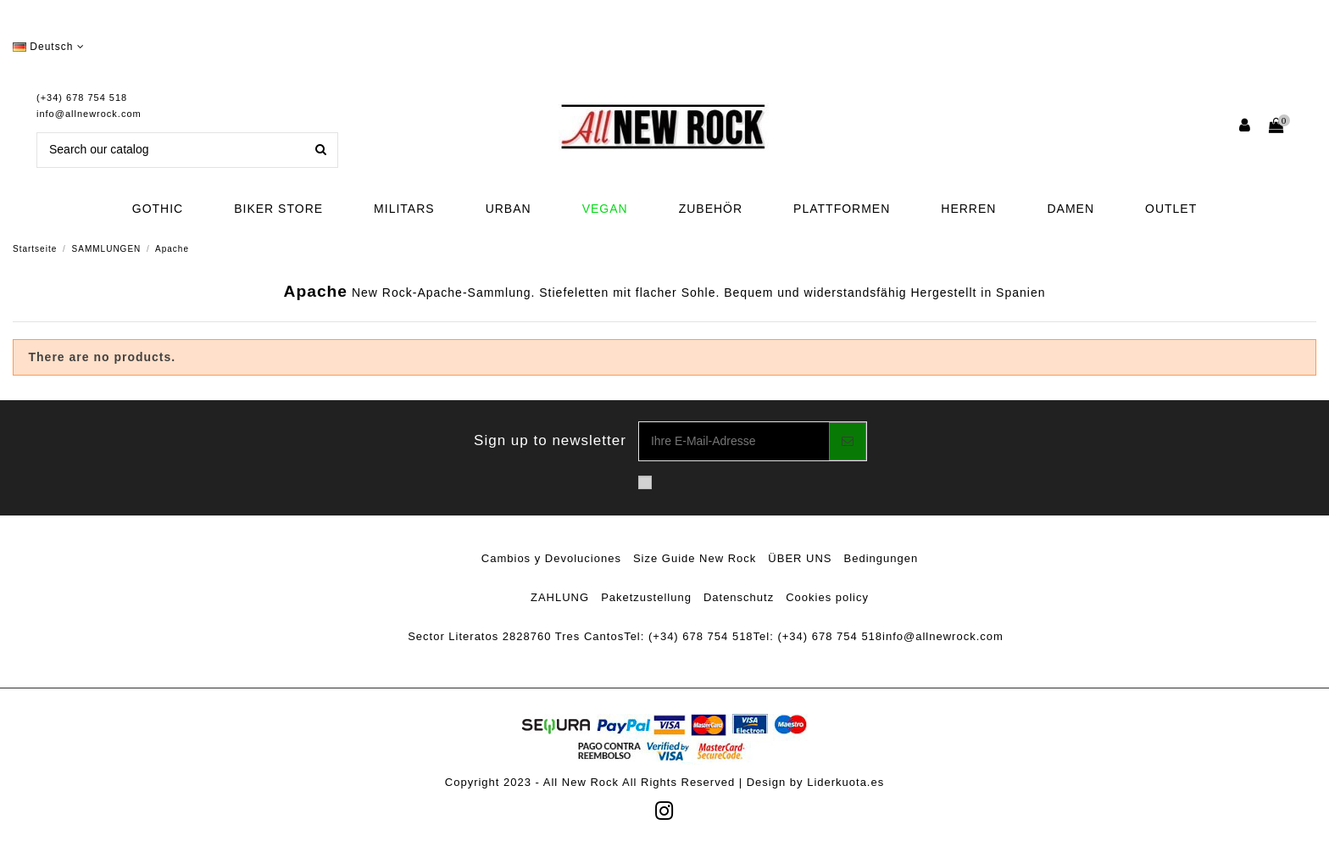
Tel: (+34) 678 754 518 (688, 636)
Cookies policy (827, 597)
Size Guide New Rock (694, 558)
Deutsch (49, 47)
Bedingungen (881, 558)
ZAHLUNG (560, 597)
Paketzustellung (646, 597)
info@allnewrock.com (89, 114)
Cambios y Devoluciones (551, 558)
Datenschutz (738, 597)
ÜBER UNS (799, 558)
